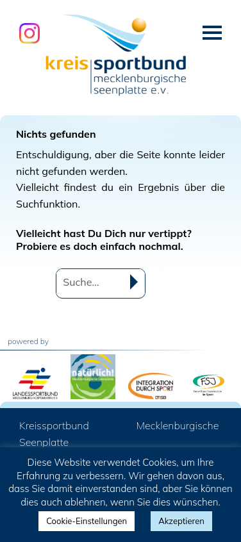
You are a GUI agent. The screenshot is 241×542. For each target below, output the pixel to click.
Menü (212, 33)
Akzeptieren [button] (181, 521)
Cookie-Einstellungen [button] (86, 521)
